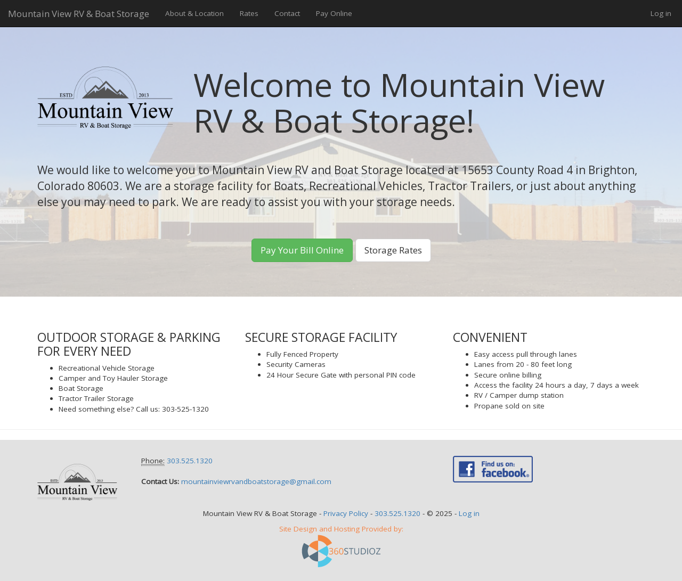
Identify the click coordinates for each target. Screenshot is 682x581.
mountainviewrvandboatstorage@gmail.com (256, 481)
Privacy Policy (345, 513)
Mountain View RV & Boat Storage (78, 13)
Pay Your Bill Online (302, 250)
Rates (249, 13)
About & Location (194, 13)
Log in (661, 13)
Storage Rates (393, 250)
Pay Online (334, 13)
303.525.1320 (190, 460)
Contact (287, 13)
